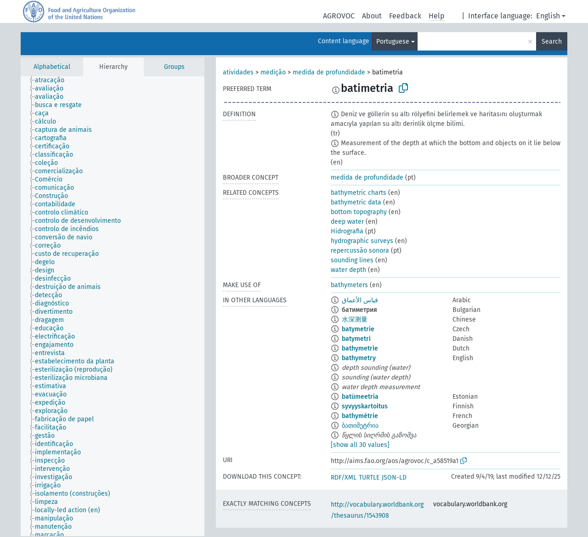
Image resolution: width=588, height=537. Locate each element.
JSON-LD (394, 477)
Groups (174, 67)
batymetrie (358, 329)
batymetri (356, 339)
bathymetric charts (358, 193)
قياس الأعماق (360, 300)
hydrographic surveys (362, 241)
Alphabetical (52, 67)
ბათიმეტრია (360, 426)
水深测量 (355, 319)
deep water (347, 222)
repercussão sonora (360, 250)
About (372, 15)
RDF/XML (343, 477)
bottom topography (359, 212)
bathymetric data (356, 202)
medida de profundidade (329, 72)
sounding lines (352, 260)
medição (273, 72)
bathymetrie (360, 348)
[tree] (112, 306)
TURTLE (369, 477)
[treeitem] (53, 80)
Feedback (405, 15)
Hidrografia (347, 231)
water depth (348, 270)
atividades (238, 72)
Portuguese (392, 41)
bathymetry (359, 358)
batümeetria (360, 397)
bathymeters (349, 285)
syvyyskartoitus (365, 406)
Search (552, 41)
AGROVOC (339, 15)
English (548, 15)
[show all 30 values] (360, 445)
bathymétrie (360, 416)
